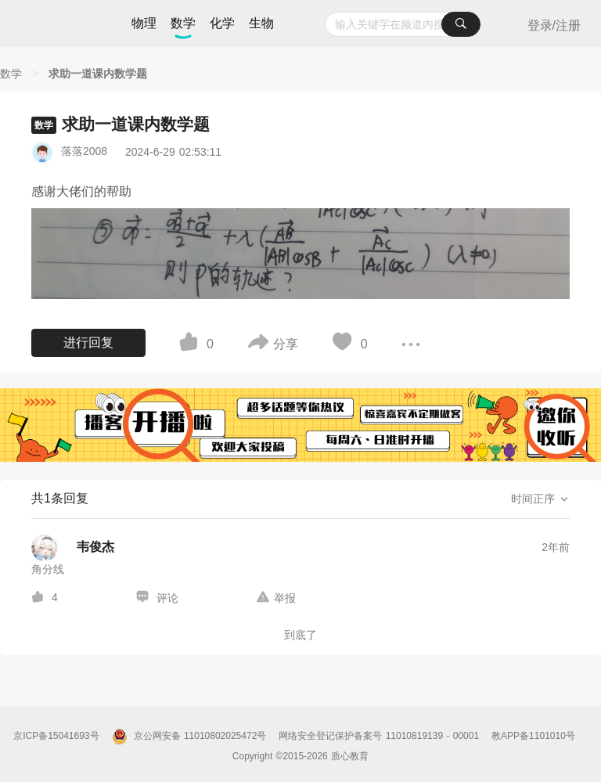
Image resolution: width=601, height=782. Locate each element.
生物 (261, 23)
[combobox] (403, 24)
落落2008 (84, 151)
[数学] (11, 73)
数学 (183, 23)
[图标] (190, 344)
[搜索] (460, 24)
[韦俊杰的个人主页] (72, 548)
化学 (222, 23)
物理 (144, 23)
